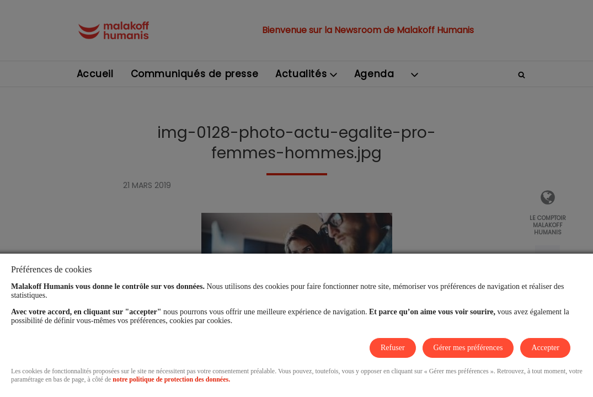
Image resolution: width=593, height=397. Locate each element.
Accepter (545, 348)
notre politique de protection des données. (171, 379)
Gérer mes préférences (468, 348)
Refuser (393, 348)
